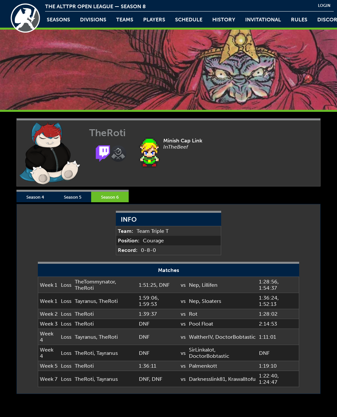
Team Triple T (152, 231)
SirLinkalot (201, 350)
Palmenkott (203, 366)
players (154, 19)
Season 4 (35, 197)
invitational (263, 19)
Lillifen (210, 285)
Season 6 (110, 197)
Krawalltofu (242, 379)
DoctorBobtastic (235, 337)
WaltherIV (201, 337)
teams (124, 19)
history (223, 19)
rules (299, 19)
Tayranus (85, 301)
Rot (193, 314)
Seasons (58, 19)
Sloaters (211, 301)
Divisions (93, 19)
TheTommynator (95, 282)
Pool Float (201, 324)
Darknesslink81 (207, 379)
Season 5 (72, 197)
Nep (194, 285)
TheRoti (84, 288)
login (324, 5)
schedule (188, 19)
